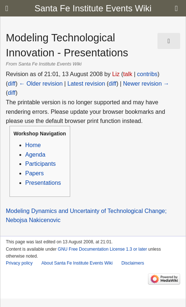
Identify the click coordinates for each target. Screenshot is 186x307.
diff (11, 84)
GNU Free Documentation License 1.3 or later (102, 249)
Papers (34, 173)
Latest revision (86, 84)
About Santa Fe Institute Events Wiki (77, 263)
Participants (40, 164)
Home (33, 145)
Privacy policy (19, 263)
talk (127, 74)
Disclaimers (132, 263)
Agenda (35, 154)
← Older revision (40, 84)
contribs (147, 74)
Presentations (43, 183)
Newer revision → (146, 84)
